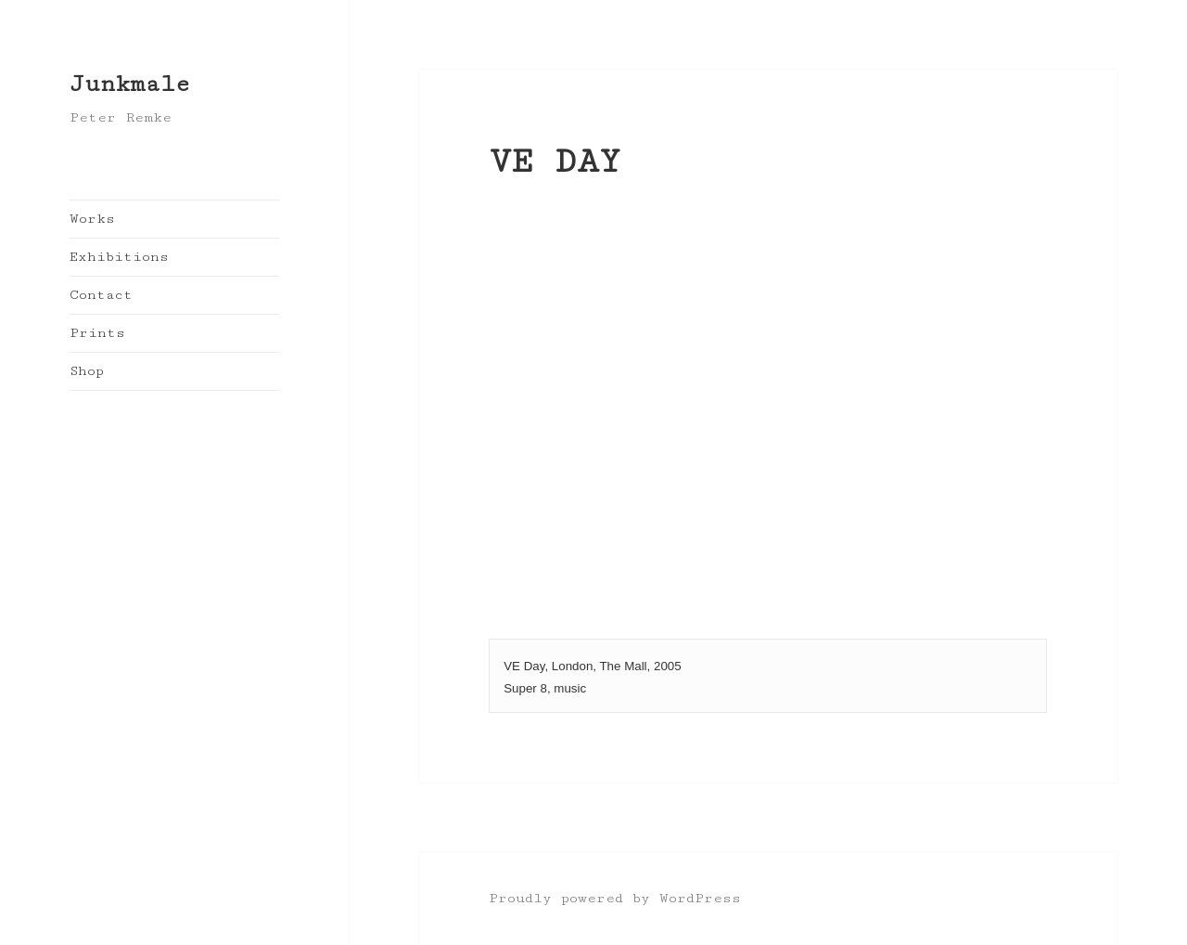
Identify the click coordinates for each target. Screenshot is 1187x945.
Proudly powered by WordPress (615, 898)
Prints (97, 333)
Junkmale (130, 84)
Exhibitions (119, 257)
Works (92, 219)
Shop (87, 371)
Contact (101, 295)
